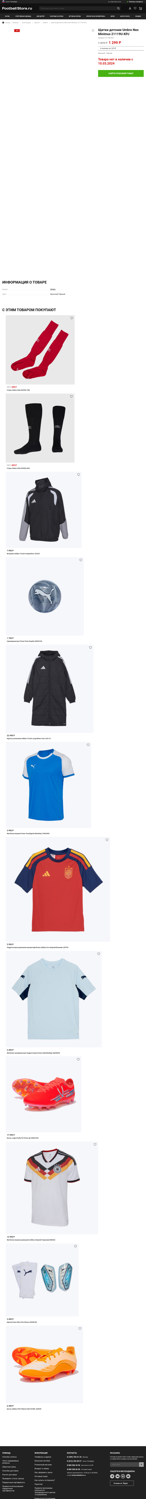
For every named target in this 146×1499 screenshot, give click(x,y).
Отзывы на (124, 1483)
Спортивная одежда (23, 16)
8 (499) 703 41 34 (74, 1457)
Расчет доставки (9, 1475)
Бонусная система (42, 1461)
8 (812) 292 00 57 (74, 1461)
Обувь (7, 16)
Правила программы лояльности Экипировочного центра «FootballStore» (45, 1491)
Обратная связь (9, 1467)
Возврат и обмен (42, 1468)
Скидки (138, 16)
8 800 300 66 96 (73, 1469)
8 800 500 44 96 (114, 2)
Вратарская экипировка (95, 16)
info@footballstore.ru (79, 1475)
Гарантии (38, 1484)
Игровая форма (75, 16)
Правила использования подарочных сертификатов (12, 1488)
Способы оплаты (9, 1457)
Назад (6, 22)
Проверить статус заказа (13, 1478)
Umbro (53, 289)
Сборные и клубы (56, 16)
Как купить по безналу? (45, 1480)
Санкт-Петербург (9, 2)
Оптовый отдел (41, 1476)
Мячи (113, 16)
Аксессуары (125, 16)
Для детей (40, 16)
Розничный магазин (43, 1465)
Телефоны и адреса (43, 1457)
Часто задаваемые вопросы (10, 1462)
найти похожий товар (120, 73)
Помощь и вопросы (136, 2)
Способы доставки (10, 1471)
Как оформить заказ (43, 1472)
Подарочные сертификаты (13, 1482)
